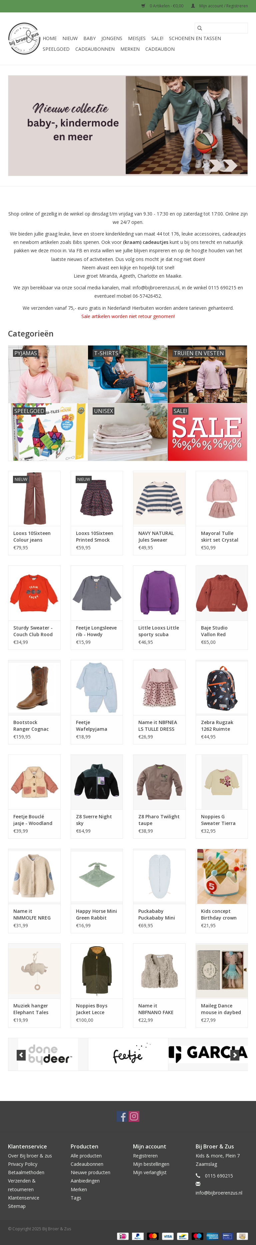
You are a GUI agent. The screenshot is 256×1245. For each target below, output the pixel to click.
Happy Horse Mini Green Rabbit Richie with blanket (96, 914)
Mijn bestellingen (151, 1164)
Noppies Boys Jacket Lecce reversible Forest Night (95, 1009)
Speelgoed (56, 49)
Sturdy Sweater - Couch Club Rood (33, 631)
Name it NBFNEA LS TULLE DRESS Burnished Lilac (157, 725)
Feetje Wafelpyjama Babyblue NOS (92, 725)
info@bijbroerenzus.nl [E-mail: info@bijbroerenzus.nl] (219, 1193)
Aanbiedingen (85, 1181)
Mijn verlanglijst (150, 1172)
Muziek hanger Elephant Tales (30, 1008)
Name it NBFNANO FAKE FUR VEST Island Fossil (156, 1009)
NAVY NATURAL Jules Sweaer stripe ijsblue (156, 536)
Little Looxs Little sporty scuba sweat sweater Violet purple (158, 631)
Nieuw (70, 38)
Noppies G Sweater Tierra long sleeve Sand (220, 820)
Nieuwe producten (90, 1172)
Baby (89, 38)
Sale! (157, 38)
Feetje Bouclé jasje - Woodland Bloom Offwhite (32, 820)
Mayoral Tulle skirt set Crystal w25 (219, 536)
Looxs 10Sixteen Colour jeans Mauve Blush (32, 536)
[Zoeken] (221, 28)
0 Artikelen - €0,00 (162, 6)
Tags (76, 1198)
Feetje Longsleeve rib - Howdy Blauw (96, 631)
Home (50, 38)
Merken (130, 49)
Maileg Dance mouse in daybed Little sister (221, 1009)
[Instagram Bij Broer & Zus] (134, 1116)
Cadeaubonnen (95, 49)
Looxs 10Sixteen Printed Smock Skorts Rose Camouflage (94, 536)
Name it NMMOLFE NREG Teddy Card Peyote (32, 914)
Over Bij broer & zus (30, 1155)
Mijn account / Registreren (219, 6)
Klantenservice (23, 1198)
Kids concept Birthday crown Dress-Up (219, 914)
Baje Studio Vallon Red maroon (214, 631)
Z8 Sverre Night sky (94, 819)
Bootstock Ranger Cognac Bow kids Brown (31, 725)
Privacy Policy (22, 1164)
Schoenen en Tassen (195, 38)
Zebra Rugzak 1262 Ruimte (217, 725)
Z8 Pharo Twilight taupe (159, 819)
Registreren (145, 1155)
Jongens (111, 38)
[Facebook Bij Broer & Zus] (122, 1116)
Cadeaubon (160, 49)
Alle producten (86, 1155)
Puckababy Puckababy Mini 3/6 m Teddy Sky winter (157, 914)
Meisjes (137, 38)
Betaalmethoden (26, 1172)
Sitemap (17, 1206)
